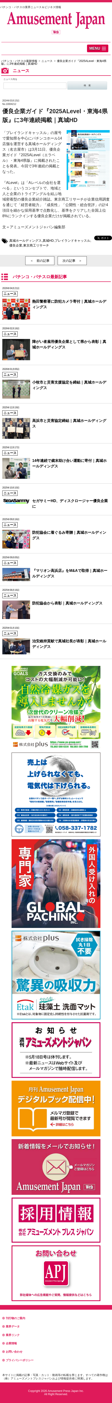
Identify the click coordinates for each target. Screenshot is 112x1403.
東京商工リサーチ (36, 245)
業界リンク (11, 1335)
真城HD (48, 240)
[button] (97, 48)
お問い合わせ (12, 1351)
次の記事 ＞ (72, 260)
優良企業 (15, 245)
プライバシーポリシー (18, 1360)
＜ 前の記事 (40, 260)
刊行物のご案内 (13, 1318)
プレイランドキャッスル (72, 240)
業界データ (11, 1326)
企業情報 (9, 1343)
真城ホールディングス (25, 240)
